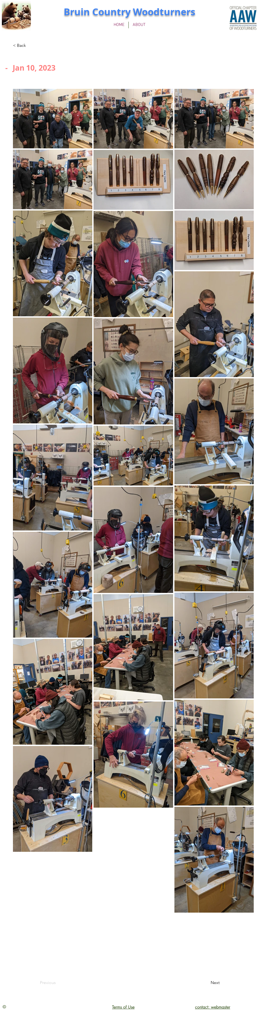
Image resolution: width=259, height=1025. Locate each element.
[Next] (206, 982)
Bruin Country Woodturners (129, 11)
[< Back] (30, 45)
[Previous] (57, 982)
